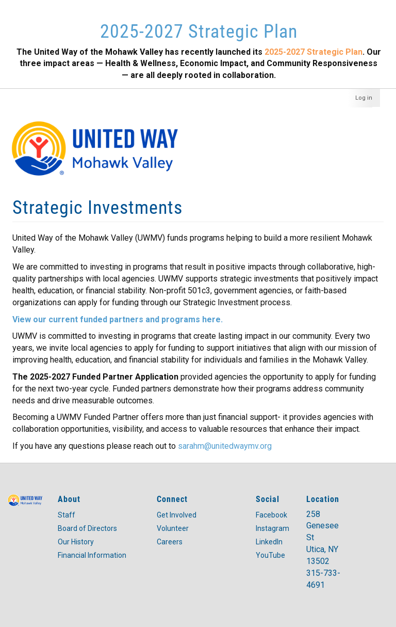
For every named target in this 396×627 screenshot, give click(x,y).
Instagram (272, 528)
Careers (170, 542)
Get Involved (176, 515)
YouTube (270, 555)
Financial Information (92, 555)
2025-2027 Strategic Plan (199, 30)
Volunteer (173, 528)
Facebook (271, 515)
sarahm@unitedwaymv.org (225, 446)
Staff (66, 515)
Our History (76, 542)
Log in (363, 98)
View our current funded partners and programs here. (117, 319)
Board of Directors (87, 528)
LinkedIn (269, 542)
